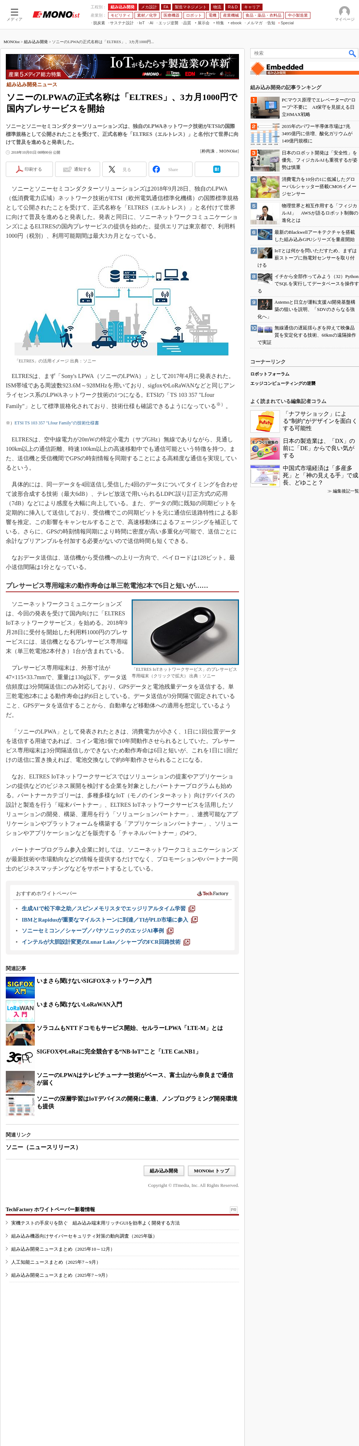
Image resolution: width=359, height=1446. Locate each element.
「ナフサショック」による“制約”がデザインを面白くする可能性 (320, 421)
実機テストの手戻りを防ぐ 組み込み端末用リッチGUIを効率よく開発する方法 (95, 1223)
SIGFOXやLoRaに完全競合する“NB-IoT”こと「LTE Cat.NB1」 (119, 1051)
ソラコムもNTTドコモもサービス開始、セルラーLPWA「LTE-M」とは (130, 1028)
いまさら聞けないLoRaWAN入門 (79, 1004)
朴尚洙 (208, 151)
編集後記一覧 (346, 491)
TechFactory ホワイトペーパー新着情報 (50, 1209)
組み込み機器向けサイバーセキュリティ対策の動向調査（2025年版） (84, 1236)
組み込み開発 (36, 42)
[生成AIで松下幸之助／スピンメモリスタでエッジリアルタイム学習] (108, 908)
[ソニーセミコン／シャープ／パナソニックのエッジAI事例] (97, 931)
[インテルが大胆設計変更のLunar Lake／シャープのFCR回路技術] (106, 942)
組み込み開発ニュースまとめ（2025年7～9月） (60, 1275)
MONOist (12, 42)
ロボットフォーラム (269, 374)
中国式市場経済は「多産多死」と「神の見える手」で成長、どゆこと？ (320, 475)
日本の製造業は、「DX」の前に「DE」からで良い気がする (319, 448)
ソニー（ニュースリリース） (43, 1147)
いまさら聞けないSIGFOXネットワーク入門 (94, 981)
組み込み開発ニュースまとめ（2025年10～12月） (63, 1249)
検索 (352, 53)
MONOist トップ (211, 1170)
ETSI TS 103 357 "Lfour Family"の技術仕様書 (57, 422)
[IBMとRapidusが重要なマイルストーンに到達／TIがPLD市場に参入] (110, 920)
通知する (82, 169)
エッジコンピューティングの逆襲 (282, 383)
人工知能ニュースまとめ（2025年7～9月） (56, 1262)
